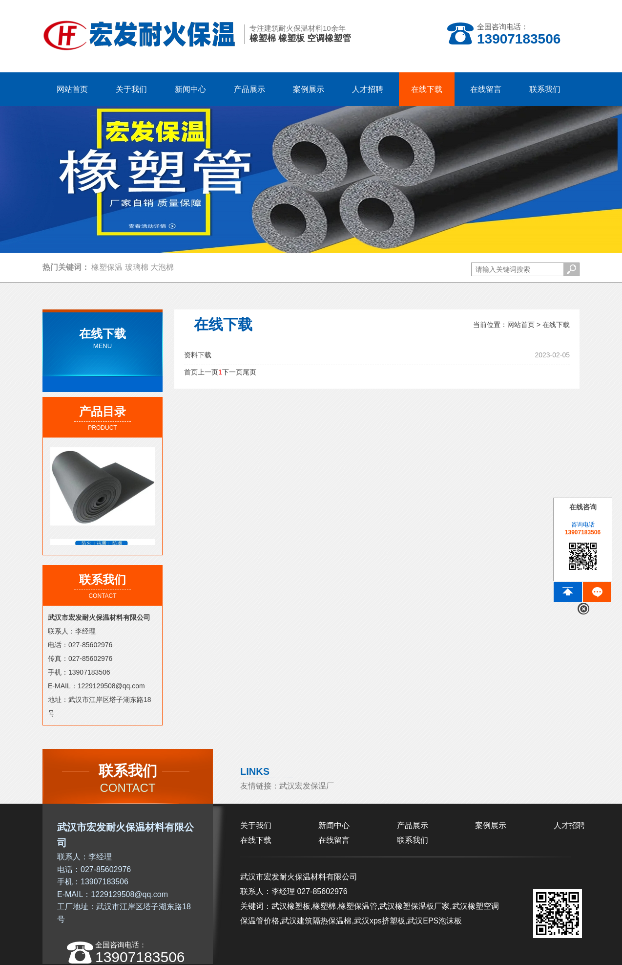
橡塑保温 (107, 267)
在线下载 (556, 325)
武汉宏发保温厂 (306, 786)
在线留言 (334, 840)
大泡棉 (162, 267)
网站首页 (72, 89)
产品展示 (412, 825)
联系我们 (412, 840)
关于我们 (255, 825)
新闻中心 (334, 825)
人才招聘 (569, 825)
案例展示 (490, 825)
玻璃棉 (136, 267)
